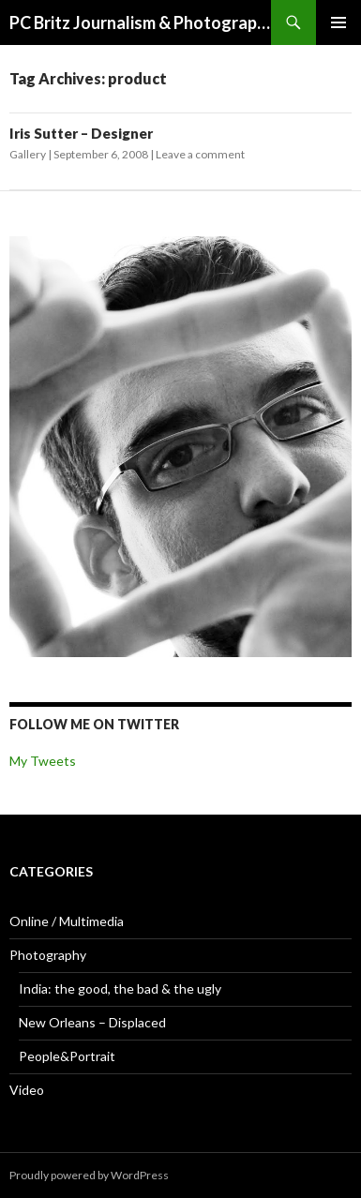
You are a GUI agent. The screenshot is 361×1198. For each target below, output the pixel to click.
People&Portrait (67, 1056)
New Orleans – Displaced (92, 1022)
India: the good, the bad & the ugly (120, 988)
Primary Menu (338, 22)
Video (26, 1090)
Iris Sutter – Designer (81, 133)
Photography (47, 955)
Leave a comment (200, 154)
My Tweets (42, 761)
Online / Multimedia (66, 921)
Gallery (27, 154)
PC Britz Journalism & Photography (140, 22)
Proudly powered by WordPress (89, 1175)
